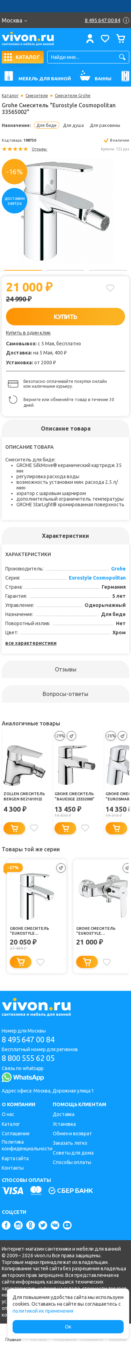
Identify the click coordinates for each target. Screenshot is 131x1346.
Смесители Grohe (72, 96)
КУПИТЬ (65, 316)
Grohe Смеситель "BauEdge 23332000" (74, 796)
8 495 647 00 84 (28, 1039)
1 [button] (23, 270)
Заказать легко (70, 1143)
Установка (64, 1124)
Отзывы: (40, 149)
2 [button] (66, 270)
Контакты (13, 1168)
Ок (68, 1327)
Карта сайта (15, 1158)
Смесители (37, 96)
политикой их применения (43, 1311)
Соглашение (16, 1133)
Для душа (73, 125)
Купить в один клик (28, 333)
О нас (8, 1114)
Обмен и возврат (72, 1133)
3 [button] (108, 270)
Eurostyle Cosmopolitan (97, 578)
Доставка (63, 1114)
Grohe (118, 568)
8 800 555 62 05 (28, 1058)
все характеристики (31, 643)
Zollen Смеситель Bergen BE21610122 (24, 796)
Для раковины (105, 125)
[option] (65, 210)
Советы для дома (73, 1153)
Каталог (10, 96)
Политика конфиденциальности (27, 1145)
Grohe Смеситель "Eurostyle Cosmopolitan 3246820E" (35, 931)
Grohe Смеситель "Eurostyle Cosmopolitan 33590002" (102, 931)
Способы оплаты (72, 1162)
